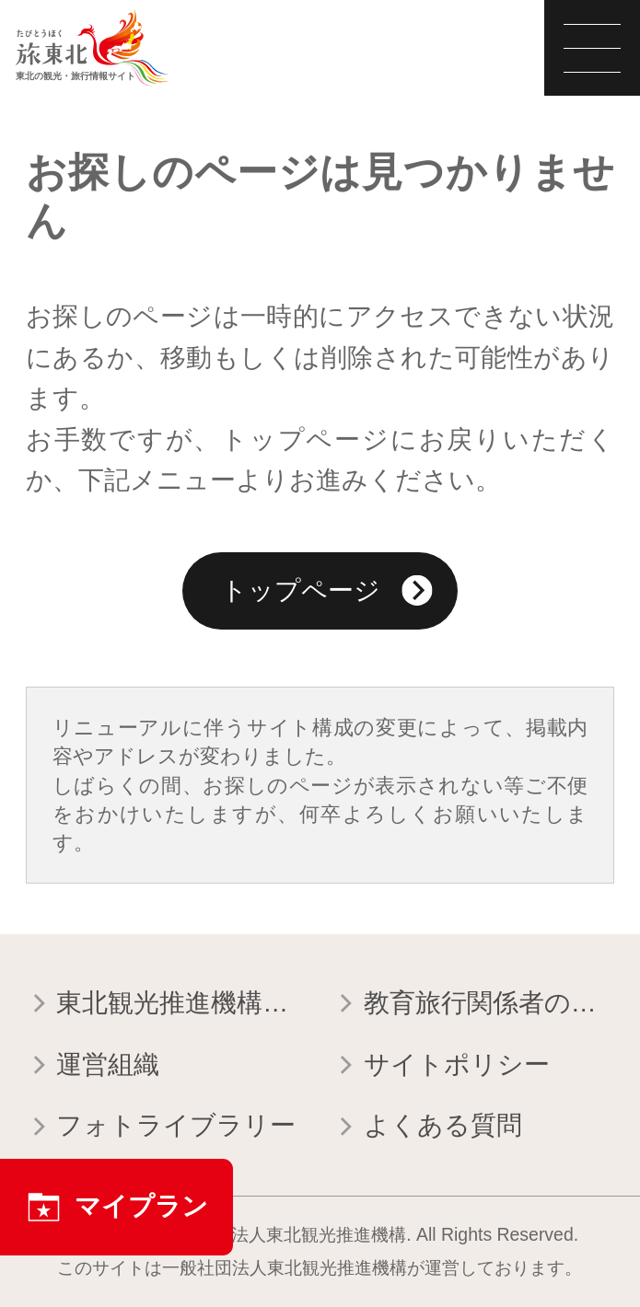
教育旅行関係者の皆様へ (473, 1005)
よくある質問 (426, 1127)
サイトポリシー (440, 1066)
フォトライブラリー (161, 1127)
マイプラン (117, 1207)
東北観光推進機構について (167, 1005)
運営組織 (92, 1066)
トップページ (326, 593)
